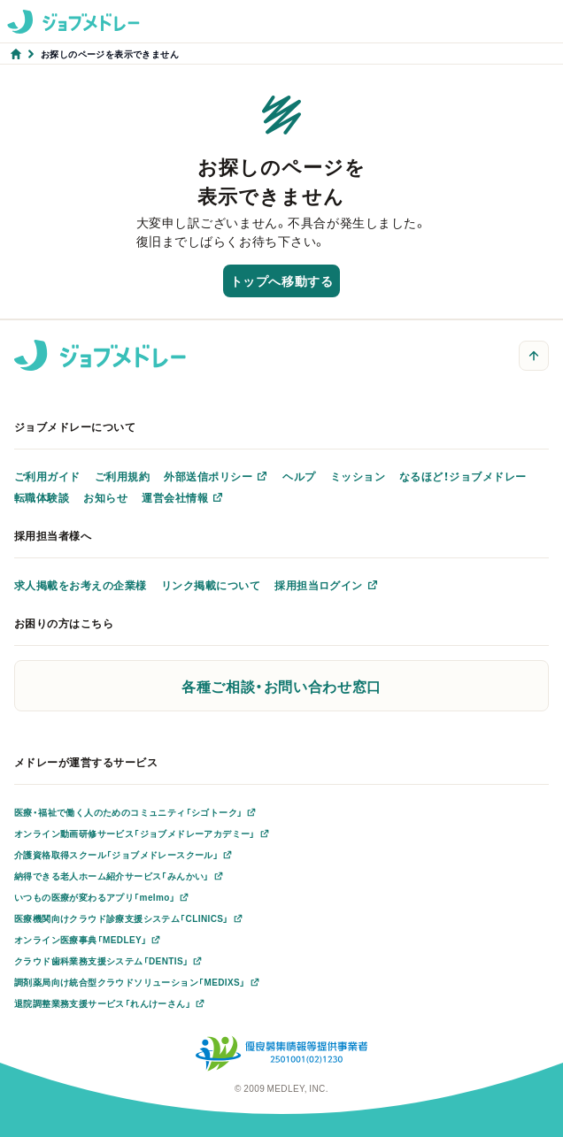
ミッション (357, 476)
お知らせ (105, 497)
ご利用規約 (122, 476)
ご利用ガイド (47, 476)
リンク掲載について (210, 585)
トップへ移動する (281, 280)
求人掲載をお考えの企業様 (80, 585)
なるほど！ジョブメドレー (463, 476)
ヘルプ (298, 476)
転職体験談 (41, 497)
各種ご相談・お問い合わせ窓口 (281, 685)
